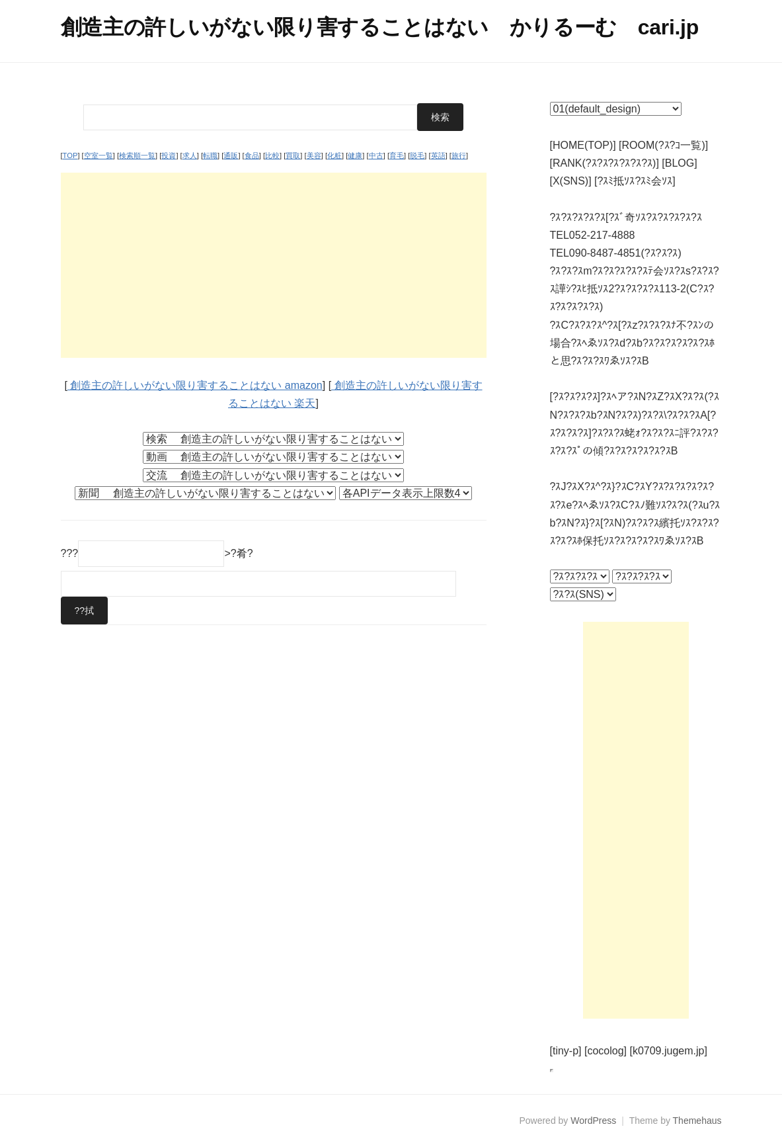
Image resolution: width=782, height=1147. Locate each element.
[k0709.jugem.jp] (668, 1050)
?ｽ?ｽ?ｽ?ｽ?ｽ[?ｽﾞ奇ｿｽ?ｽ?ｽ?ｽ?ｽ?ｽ (626, 217)
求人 (189, 155)
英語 (438, 155)
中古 (376, 155)
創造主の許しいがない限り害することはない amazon (195, 385)
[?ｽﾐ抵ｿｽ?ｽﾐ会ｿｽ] (635, 181)
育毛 (396, 155)
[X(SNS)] (571, 181)
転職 (210, 155)
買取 (293, 155)
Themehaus (697, 1120)
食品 (252, 155)
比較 (272, 155)
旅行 (458, 155)
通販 (230, 155)
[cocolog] (605, 1050)
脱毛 (417, 155)
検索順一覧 (137, 155)
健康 (355, 155)
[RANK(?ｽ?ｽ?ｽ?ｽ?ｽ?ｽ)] (604, 163)
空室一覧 (98, 155)
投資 (168, 155)
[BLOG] (679, 163)
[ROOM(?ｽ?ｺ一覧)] (663, 145)
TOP (70, 155)
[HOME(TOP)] (583, 145)
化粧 (334, 155)
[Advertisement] (274, 265)
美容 (314, 155)
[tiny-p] (566, 1050)
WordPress (593, 1120)
